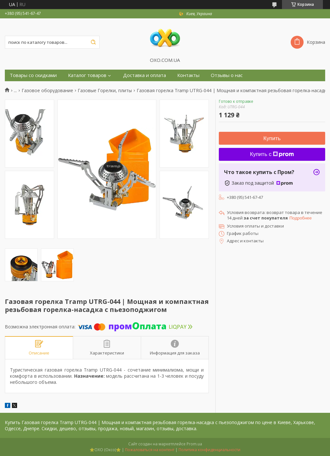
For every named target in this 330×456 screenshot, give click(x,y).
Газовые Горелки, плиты (105, 90)
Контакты (188, 75)
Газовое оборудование (47, 90)
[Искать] (93, 42)
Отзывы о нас (227, 75)
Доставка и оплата (144, 75)
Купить (272, 138)
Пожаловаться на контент (149, 449)
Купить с (272, 154)
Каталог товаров (87, 75)
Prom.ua (194, 444)
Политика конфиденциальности (209, 449)
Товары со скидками (33, 75)
